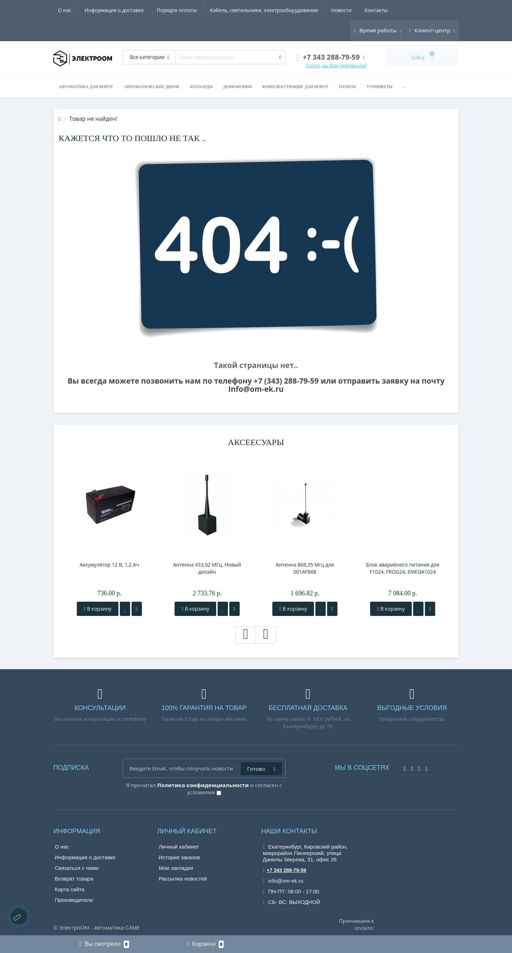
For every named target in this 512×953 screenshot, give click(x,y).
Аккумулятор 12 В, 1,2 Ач (109, 564)
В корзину (97, 608)
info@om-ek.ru (283, 881)
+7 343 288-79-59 (284, 870)
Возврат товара (74, 879)
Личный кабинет (179, 847)
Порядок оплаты (177, 10)
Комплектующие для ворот (295, 86)
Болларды (201, 86)
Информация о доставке (114, 10)
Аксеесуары (256, 442)
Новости (341, 10)
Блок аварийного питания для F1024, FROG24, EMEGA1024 (402, 568)
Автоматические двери (151, 86)
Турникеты (380, 86)
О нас (64, 10)
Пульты (347, 86)
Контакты (376, 10)
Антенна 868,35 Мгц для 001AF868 (305, 568)
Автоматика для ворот (86, 86)
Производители (74, 900)
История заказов (179, 857)
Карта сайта (70, 889)
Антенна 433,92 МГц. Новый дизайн (207, 568)
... (404, 86)
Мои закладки (176, 868)
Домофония (237, 86)
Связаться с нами (76, 868)
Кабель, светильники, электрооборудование (264, 10)
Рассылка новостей (183, 879)
